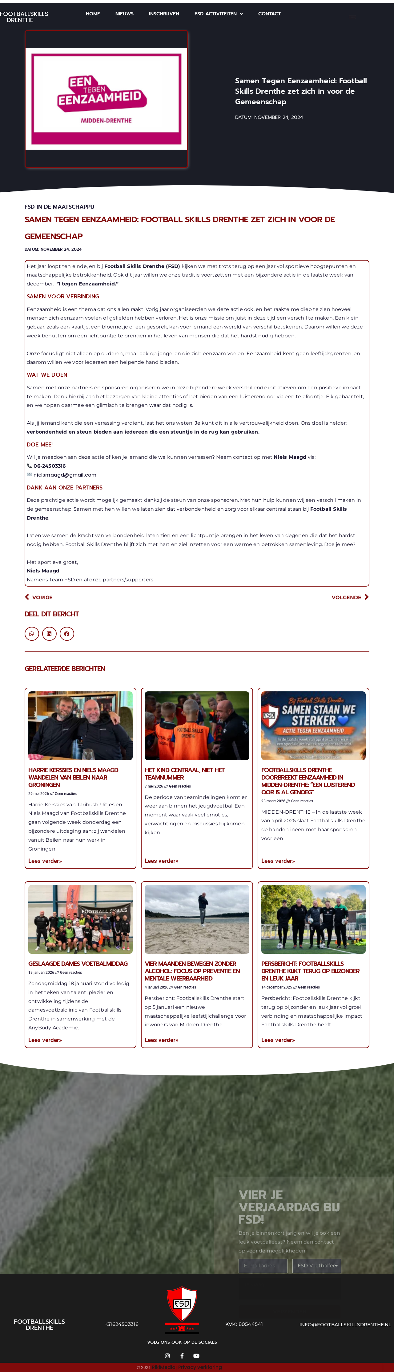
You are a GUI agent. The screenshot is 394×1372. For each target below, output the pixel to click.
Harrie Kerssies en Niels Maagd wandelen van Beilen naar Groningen (73, 777)
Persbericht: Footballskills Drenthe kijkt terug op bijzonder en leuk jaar (310, 971)
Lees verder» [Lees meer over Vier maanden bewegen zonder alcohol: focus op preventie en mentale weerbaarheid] (161, 1040)
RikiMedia (163, 1367)
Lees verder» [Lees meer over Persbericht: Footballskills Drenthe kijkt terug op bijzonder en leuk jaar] (278, 1040)
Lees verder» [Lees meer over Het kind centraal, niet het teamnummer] (161, 860)
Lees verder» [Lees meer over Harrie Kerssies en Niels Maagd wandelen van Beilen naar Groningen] (45, 860)
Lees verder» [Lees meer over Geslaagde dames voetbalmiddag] (45, 1040)
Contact (269, 14)
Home (93, 14)
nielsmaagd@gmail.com (65, 474)
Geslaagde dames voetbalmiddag (77, 963)
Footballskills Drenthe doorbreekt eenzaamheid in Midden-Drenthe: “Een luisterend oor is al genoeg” (308, 781)
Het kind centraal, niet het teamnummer (185, 773)
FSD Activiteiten (219, 13)
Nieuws (124, 14)
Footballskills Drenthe (24, 17)
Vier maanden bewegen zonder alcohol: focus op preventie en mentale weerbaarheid (192, 971)
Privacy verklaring (200, 1367)
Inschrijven (164, 14)
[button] (32, 634)
